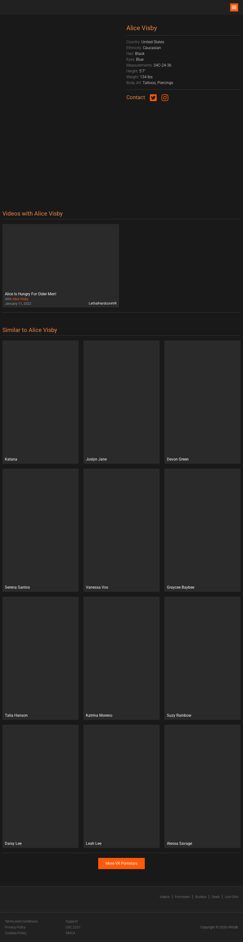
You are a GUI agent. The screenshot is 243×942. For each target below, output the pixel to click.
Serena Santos (17, 587)
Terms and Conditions (21, 921)
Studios (200, 897)
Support (72, 921)
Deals (215, 897)
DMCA (70, 933)
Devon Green (178, 459)
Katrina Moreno (99, 715)
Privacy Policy (15, 927)
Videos (165, 897)
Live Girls (231, 897)
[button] (234, 7)
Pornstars (182, 897)
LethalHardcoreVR (103, 303)
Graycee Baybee (180, 587)
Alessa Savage (179, 843)
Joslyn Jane (96, 459)
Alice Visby (20, 299)
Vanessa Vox (97, 587)
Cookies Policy (15, 933)
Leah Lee (93, 843)
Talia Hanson (16, 715)
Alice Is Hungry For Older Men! (30, 294)
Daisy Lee (13, 843)
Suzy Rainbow (179, 715)
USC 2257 (73, 927)
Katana (11, 459)
